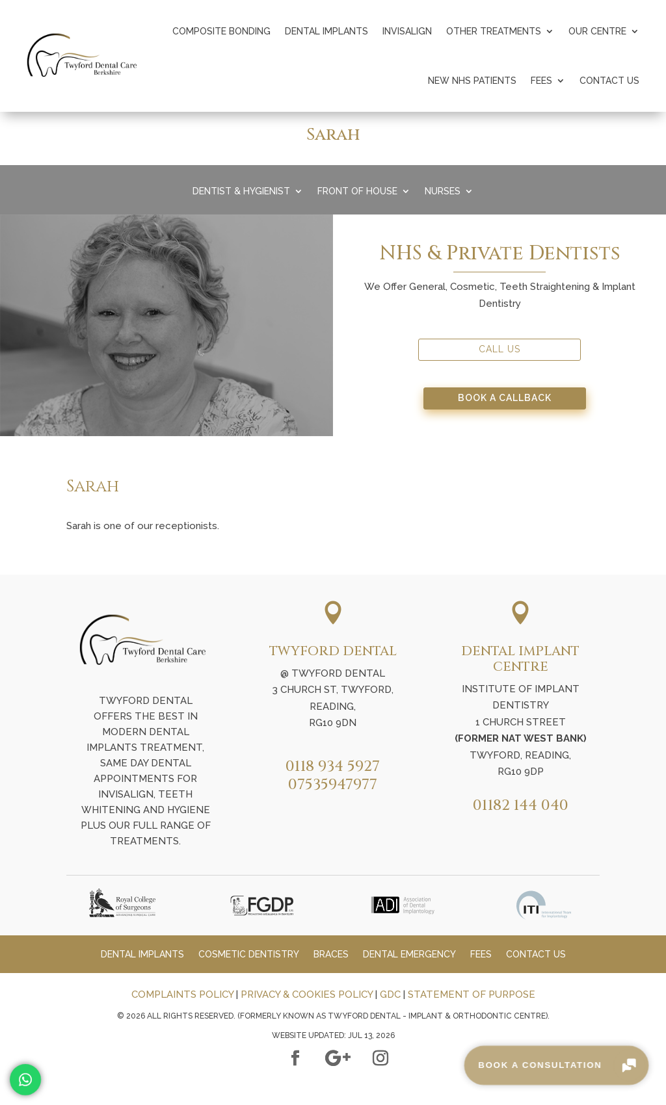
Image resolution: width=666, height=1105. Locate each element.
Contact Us (609, 80)
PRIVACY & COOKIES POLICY (307, 994)
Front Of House (357, 191)
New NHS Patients (472, 80)
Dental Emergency (409, 954)
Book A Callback (505, 398)
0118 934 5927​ (333, 767)
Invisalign (407, 31)
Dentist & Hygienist (241, 191)
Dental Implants (326, 31)
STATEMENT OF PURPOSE (471, 994)
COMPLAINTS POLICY (182, 994)
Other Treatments (493, 31)
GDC (390, 994)
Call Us (499, 349)
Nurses (442, 191)
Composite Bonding (221, 31)
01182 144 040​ (520, 806)
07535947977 (332, 785)
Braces (331, 954)
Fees (541, 80)
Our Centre (597, 31)
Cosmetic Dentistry (248, 954)
